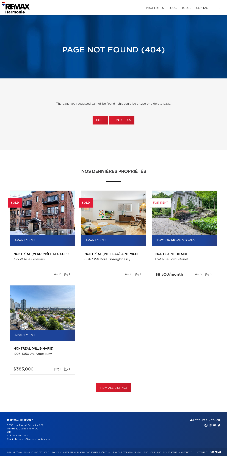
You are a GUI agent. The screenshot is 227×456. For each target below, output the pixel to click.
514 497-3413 (21, 436)
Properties (155, 8)
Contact (203, 8)
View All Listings (113, 388)
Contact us (122, 120)
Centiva (215, 452)
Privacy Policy (141, 452)
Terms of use (158, 452)
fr (218, 8)
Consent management (179, 452)
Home (100, 120)
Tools (186, 8)
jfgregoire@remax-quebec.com (33, 439)
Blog (173, 8)
